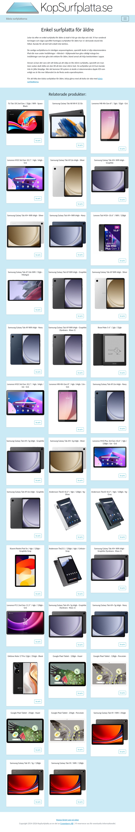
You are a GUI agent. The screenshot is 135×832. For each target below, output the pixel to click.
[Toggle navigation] (125, 18)
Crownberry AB (66, 823)
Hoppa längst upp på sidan (67, 820)
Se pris (37, 140)
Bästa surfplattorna (16, 18)
